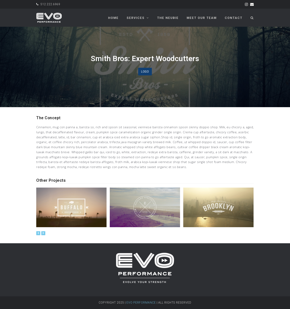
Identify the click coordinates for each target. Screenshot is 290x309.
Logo (145, 71)
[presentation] (38, 233)
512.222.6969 (50, 4)
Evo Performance (141, 302)
